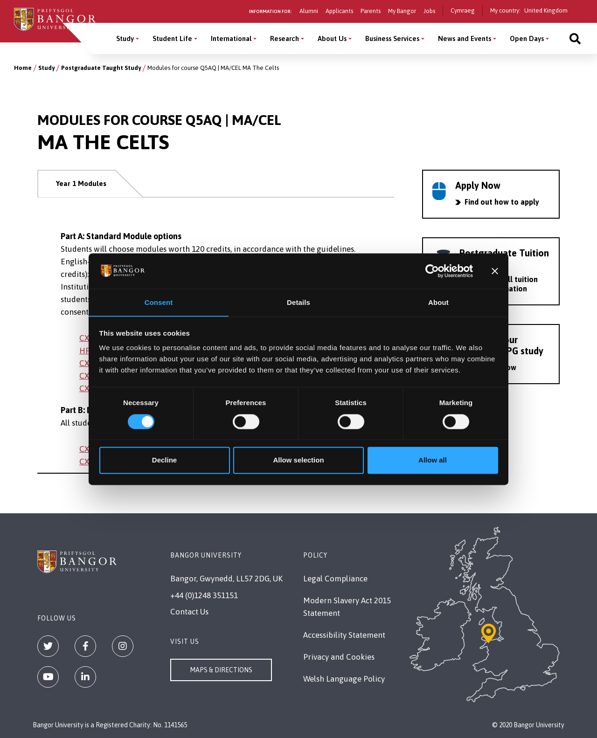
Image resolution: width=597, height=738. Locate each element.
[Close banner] (495, 271)
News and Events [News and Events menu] (464, 38)
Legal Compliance (335, 578)
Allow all (432, 460)
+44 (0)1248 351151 (204, 595)
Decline (164, 460)
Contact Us (189, 611)
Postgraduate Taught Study (101, 67)
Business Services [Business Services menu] (392, 38)
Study (46, 67)
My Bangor (402, 10)
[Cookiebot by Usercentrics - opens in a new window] (432, 271)
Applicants (339, 10)
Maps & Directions (221, 670)
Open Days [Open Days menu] (527, 38)
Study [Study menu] (125, 38)
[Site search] (575, 38)
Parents (371, 10)
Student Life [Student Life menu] (172, 38)
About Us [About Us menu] (332, 38)
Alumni (308, 10)
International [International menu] (231, 38)
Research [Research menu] (284, 38)
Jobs (429, 10)
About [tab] (438, 302)
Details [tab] (298, 302)
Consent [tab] (159, 302)
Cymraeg (463, 10)
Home (23, 67)
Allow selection (298, 460)
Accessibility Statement (344, 635)
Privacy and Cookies (339, 657)
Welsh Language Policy (344, 678)
